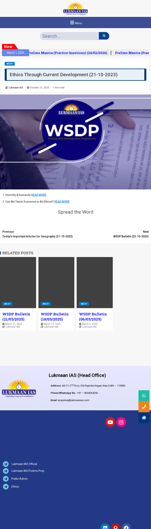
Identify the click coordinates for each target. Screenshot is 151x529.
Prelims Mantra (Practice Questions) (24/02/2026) (69, 53)
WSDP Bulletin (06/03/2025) (93, 316)
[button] (75, 22)
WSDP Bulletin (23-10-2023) (112, 234)
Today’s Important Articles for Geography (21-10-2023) (39, 234)
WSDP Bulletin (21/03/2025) (16, 316)
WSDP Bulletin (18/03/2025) (55, 316)
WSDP (10, 64)
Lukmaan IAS (16, 87)
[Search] (104, 35)
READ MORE (38, 195)
